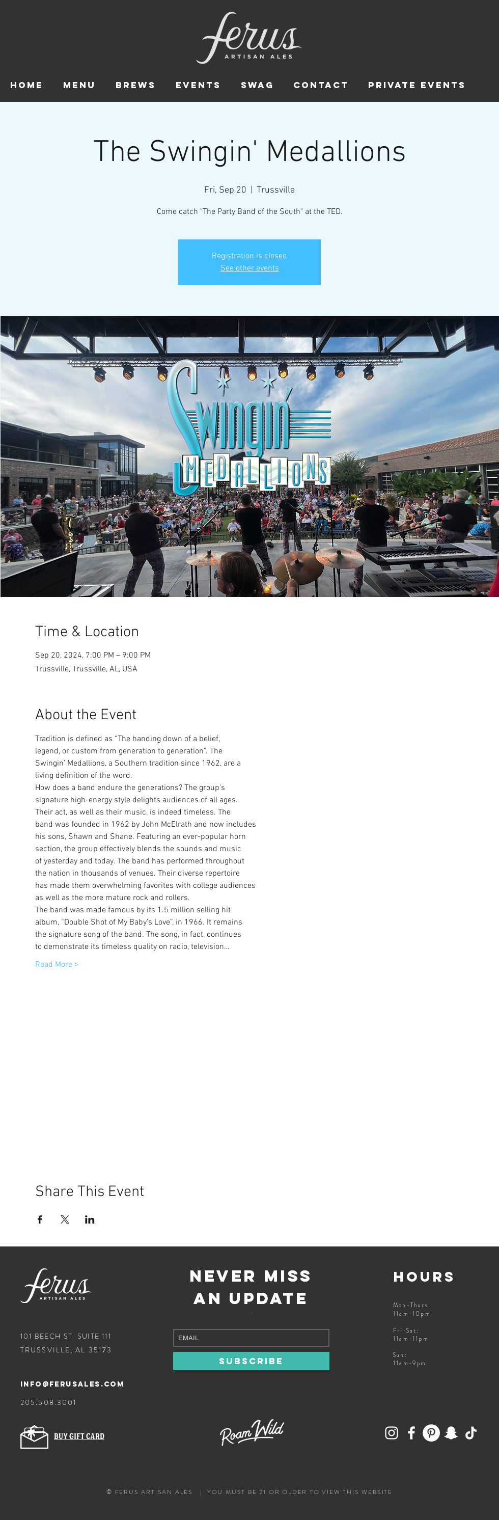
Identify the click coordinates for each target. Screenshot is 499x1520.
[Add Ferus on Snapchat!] (391, 1433)
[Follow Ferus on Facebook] (411, 1433)
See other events (249, 268)
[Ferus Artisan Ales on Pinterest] (431, 1433)
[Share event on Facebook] (40, 1219)
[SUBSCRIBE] (251, 1361)
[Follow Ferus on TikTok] (471, 1433)
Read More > (57, 965)
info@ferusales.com (72, 1384)
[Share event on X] (65, 1219)
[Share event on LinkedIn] (90, 1219)
